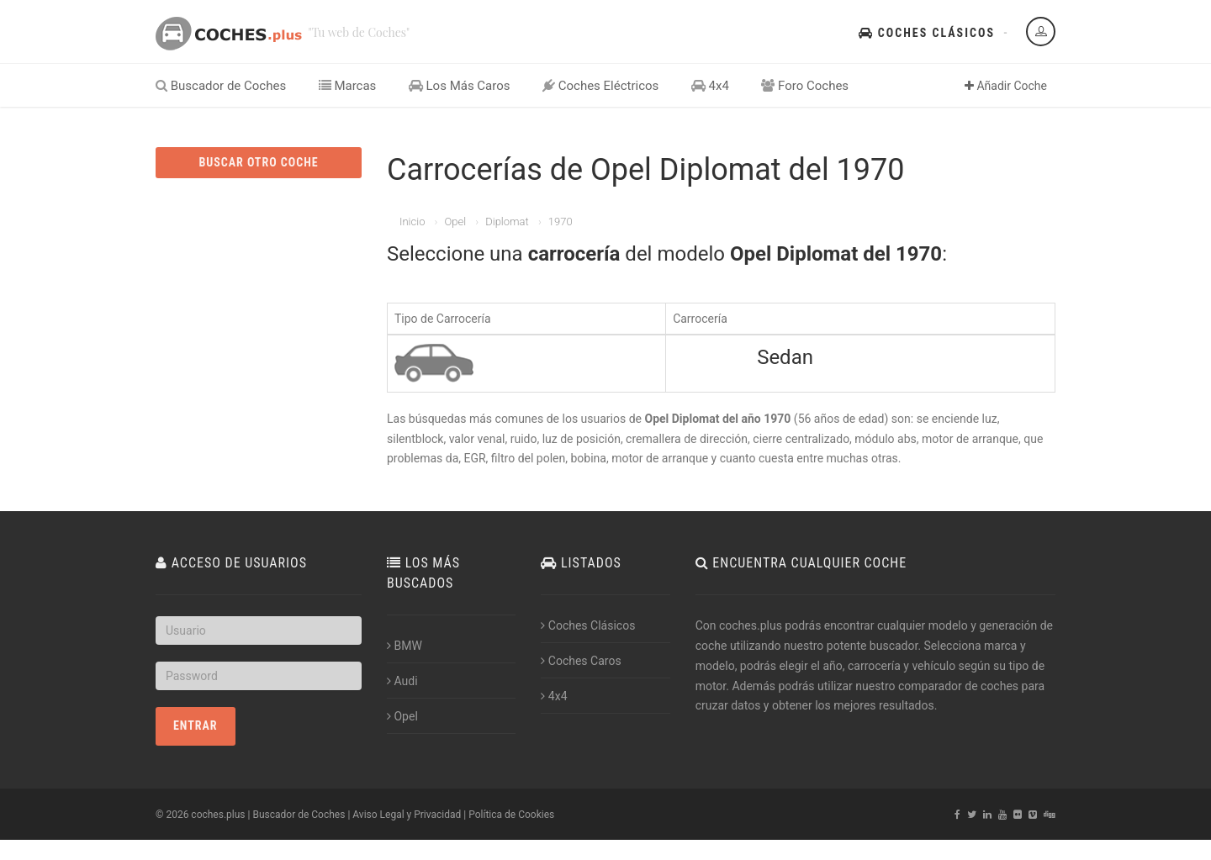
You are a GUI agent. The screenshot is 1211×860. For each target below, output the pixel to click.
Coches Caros (581, 660)
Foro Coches (805, 85)
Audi (402, 681)
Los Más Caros (459, 85)
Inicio (412, 221)
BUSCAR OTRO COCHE (258, 162)
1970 (560, 221)
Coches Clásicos (927, 33)
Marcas (348, 85)
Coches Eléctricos (600, 85)
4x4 (710, 85)
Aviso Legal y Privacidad (406, 814)
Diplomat (507, 221)
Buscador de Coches (221, 85)
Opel (455, 221)
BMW (404, 645)
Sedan (785, 357)
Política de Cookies (511, 814)
